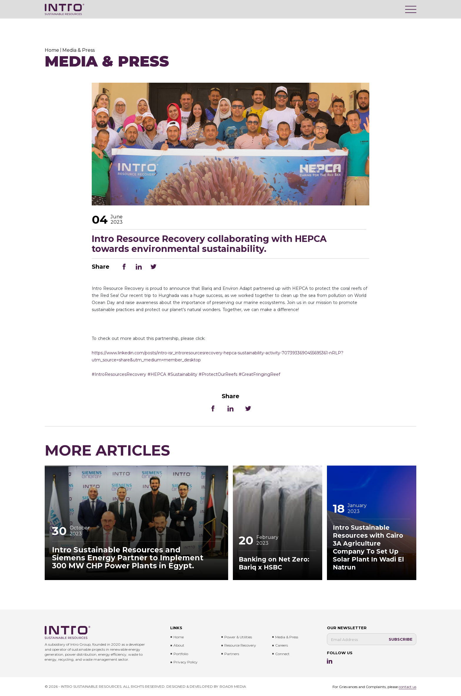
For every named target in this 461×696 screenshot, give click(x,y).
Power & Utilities (238, 637)
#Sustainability (182, 374)
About (178, 645)
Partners (231, 654)
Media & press (286, 637)
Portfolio (180, 654)
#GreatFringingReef (259, 374)
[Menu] (410, 9)
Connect (282, 654)
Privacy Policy (185, 662)
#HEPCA (157, 374)
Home (178, 637)
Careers (281, 645)
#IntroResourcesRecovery (119, 374)
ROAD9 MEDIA (233, 686)
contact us (407, 687)
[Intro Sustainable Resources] (64, 9)
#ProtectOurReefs (218, 374)
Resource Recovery (240, 645)
